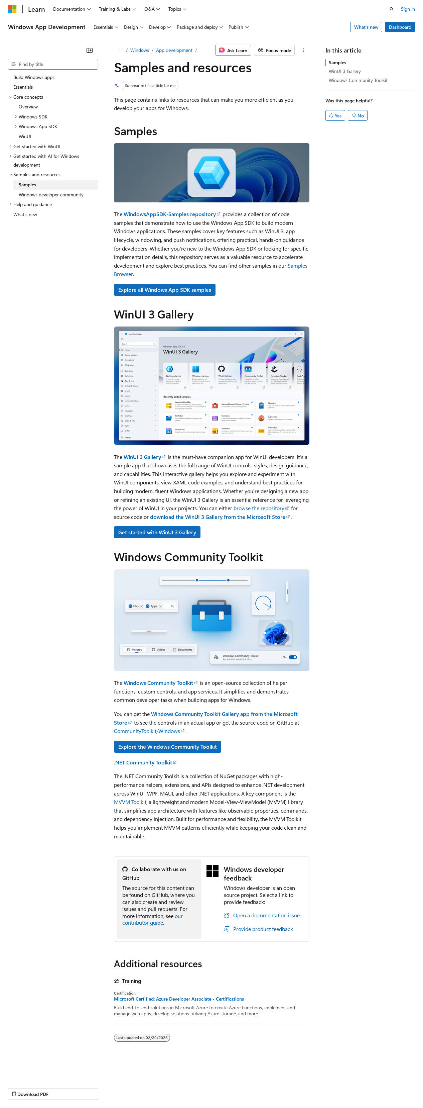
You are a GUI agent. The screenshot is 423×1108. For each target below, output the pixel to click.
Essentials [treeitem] (23, 87)
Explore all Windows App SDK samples (164, 289)
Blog (91, 1087)
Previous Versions (61, 1087)
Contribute (120, 1087)
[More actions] (303, 50)
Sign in (408, 9)
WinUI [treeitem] (25, 136)
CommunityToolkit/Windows (147, 730)
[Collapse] (89, 50)
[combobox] (53, 64)
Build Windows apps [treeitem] (33, 77)
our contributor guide (152, 919)
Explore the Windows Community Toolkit (167, 746)
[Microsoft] (12, 9)
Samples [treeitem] (27, 184)
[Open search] (391, 9)
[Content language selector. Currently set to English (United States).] (38, 1071)
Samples (337, 62)
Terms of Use (244, 1087)
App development (174, 50)
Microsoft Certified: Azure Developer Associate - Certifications (179, 999)
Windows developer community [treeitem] (51, 194)
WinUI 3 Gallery (345, 71)
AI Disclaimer (21, 1087)
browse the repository (259, 508)
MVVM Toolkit (130, 801)
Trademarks (277, 1087)
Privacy (146, 1087)
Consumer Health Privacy (192, 1087)
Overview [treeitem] (28, 106)
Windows (139, 50)
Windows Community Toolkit (358, 80)
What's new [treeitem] (25, 214)
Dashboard (400, 27)
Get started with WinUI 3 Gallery (157, 532)
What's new (366, 27)
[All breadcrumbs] (120, 50)
